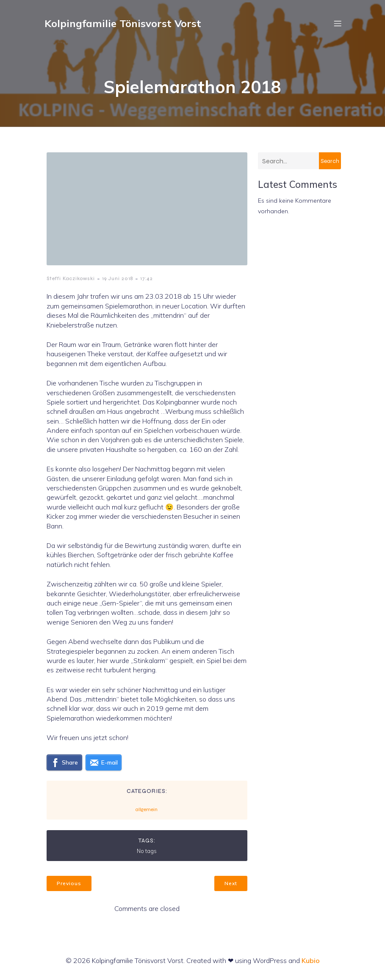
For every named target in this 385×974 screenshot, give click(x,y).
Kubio (311, 960)
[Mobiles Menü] (338, 23)
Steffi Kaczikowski (71, 278)
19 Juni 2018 (117, 278)
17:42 (146, 278)
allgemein (147, 809)
